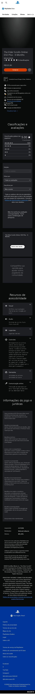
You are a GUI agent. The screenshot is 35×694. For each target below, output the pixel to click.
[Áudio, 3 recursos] (17, 321)
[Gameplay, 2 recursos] (17, 374)
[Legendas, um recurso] (17, 331)
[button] (14, 101)
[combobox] (17, 171)
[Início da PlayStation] (17, 2)
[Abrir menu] (2, 3)
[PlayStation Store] (8, 8)
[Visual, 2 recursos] (17, 309)
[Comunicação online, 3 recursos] (17, 386)
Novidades (5, 14)
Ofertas (22, 14)
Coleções (14, 14)
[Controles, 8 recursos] (17, 352)
